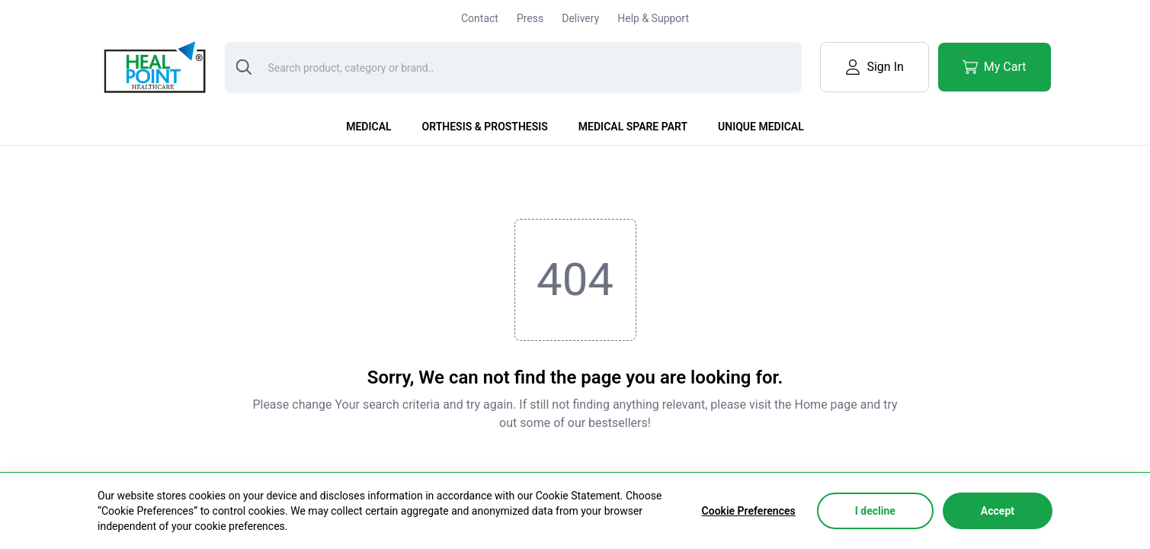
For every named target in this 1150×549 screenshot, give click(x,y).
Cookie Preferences (749, 511)
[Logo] (153, 67)
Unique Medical (761, 126)
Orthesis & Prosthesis (485, 126)
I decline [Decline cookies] (875, 511)
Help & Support (653, 18)
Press (530, 18)
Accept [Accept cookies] (997, 511)
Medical (368, 126)
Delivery (580, 18)
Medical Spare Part (632, 126)
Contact (479, 18)
